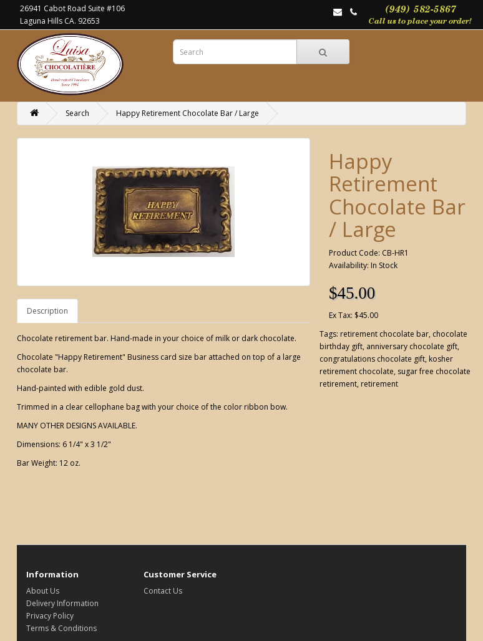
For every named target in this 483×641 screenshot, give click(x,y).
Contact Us (163, 591)
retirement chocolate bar (384, 334)
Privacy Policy (50, 615)
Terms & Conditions (61, 628)
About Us (42, 591)
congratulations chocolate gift (372, 359)
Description (47, 311)
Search (77, 113)
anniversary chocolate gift (411, 346)
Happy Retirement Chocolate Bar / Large (187, 113)
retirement (379, 383)
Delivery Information (62, 603)
